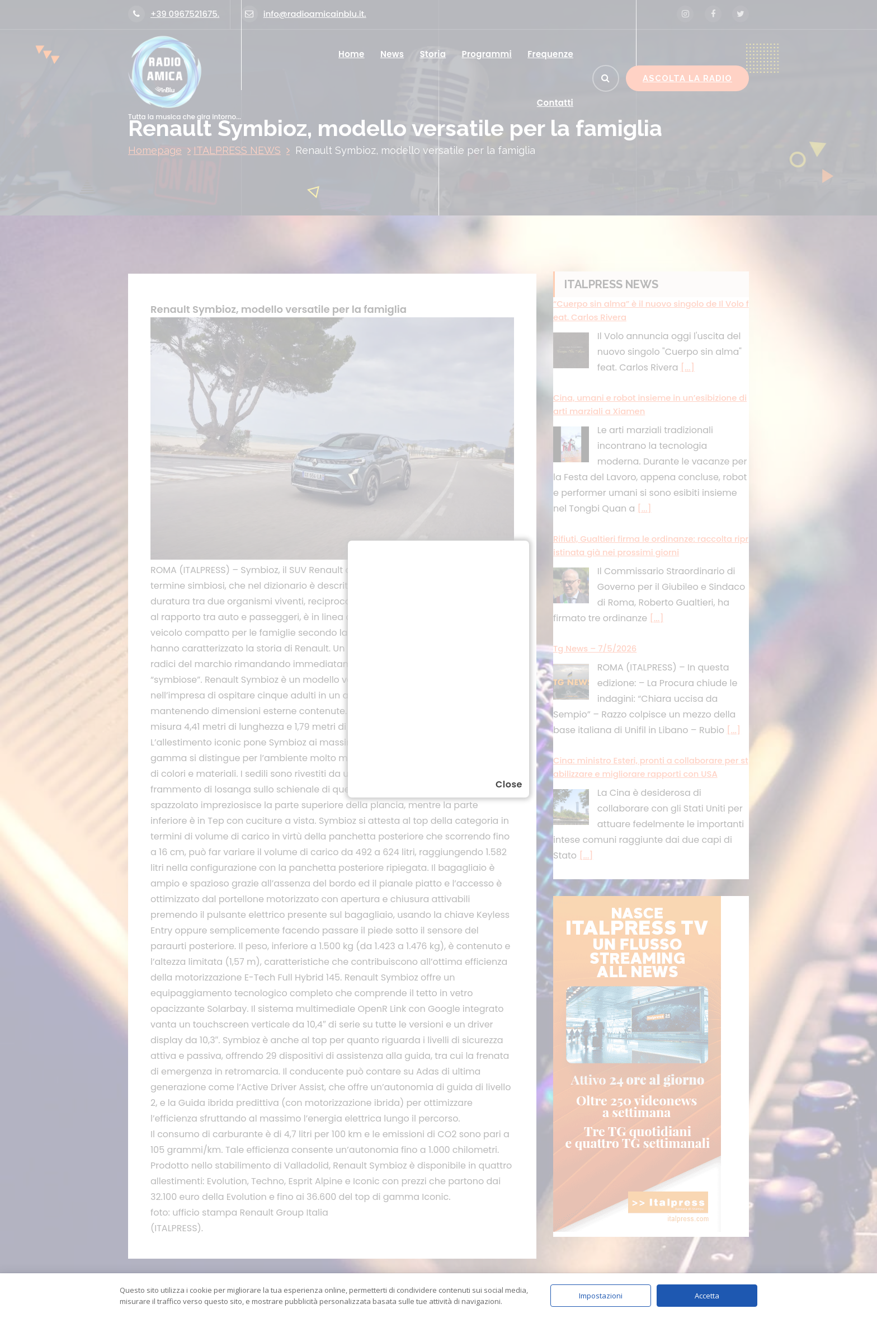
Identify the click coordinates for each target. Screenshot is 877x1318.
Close (509, 784)
